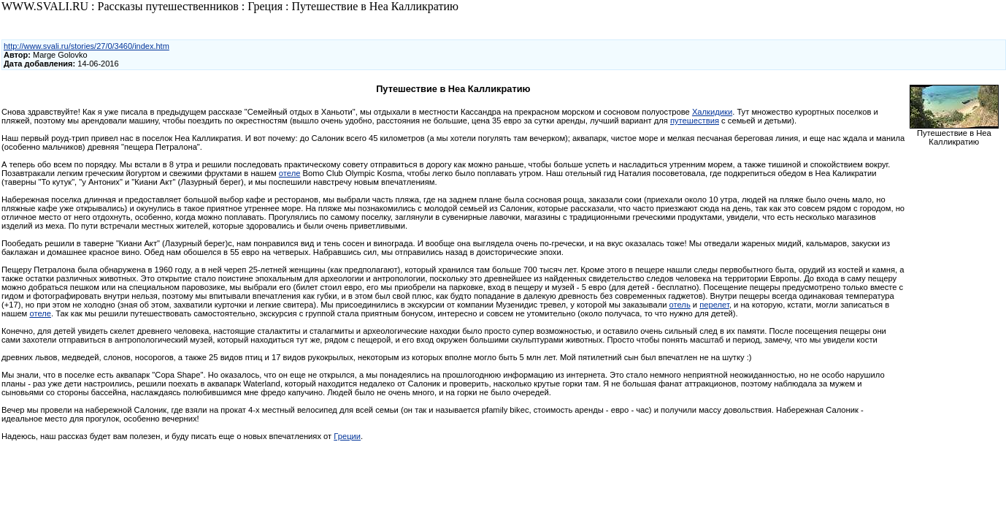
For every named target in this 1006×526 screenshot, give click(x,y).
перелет (714, 304)
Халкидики (712, 111)
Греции (347, 436)
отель (680, 304)
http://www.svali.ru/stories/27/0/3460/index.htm (86, 46)
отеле (290, 173)
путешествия (694, 120)
